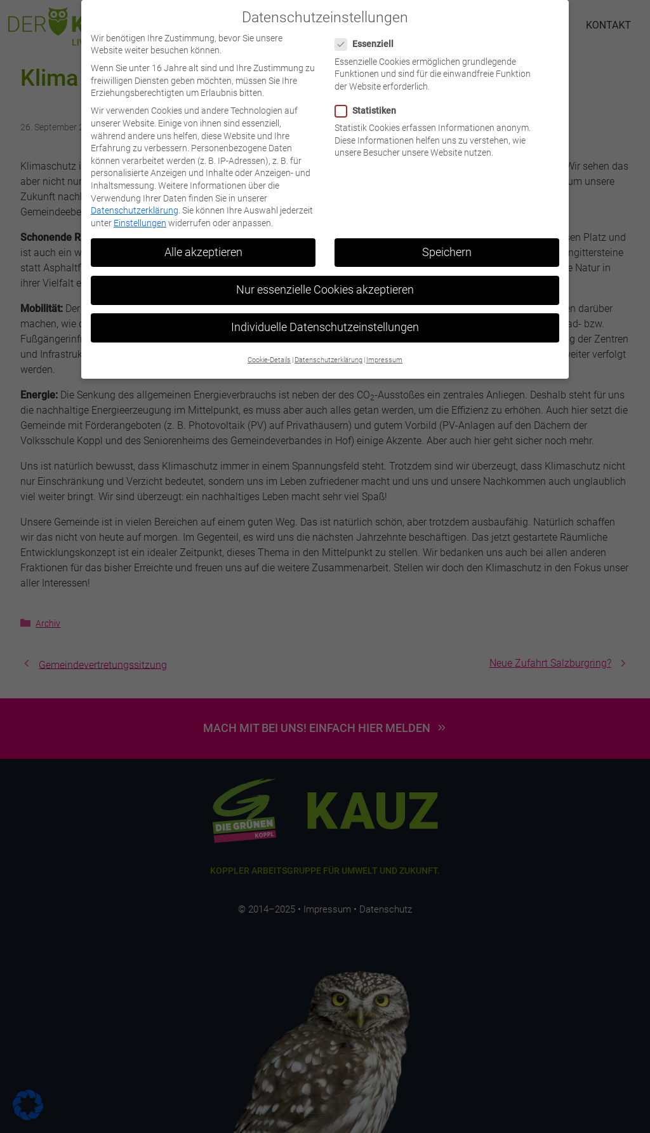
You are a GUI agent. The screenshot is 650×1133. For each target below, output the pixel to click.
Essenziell (368, 35)
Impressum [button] (384, 351)
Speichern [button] (447, 242)
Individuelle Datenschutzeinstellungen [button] (325, 317)
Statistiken (369, 101)
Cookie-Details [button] (269, 351)
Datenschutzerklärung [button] (328, 351)
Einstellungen (140, 213)
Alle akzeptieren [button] (203, 242)
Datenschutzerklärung (134, 201)
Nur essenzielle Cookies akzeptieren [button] (325, 280)
